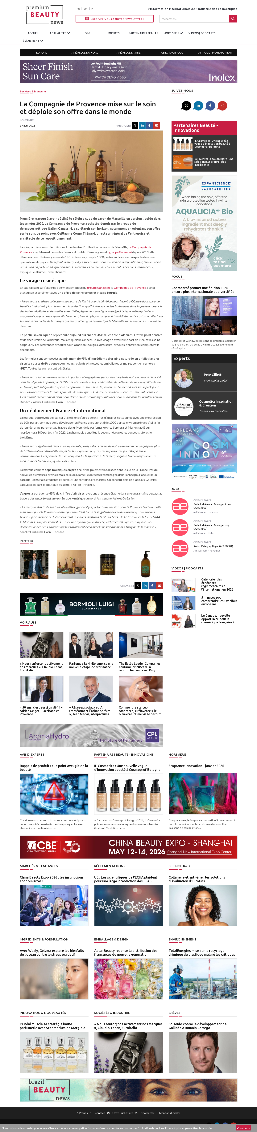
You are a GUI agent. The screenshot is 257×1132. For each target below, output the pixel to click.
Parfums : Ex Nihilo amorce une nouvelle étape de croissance (91, 665)
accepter (243, 1128)
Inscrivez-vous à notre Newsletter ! (114, 18)
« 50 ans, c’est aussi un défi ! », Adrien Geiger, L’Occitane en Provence (41, 711)
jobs (86, 33)
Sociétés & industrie (33, 91)
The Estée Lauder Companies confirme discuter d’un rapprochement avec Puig (139, 667)
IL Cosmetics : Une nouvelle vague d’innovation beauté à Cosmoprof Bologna (127, 767)
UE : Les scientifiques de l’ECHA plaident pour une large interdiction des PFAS (125, 879)
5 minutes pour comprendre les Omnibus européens (219, 601)
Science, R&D (179, 866)
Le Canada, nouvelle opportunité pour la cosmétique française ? (217, 619)
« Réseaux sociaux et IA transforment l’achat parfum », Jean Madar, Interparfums (89, 711)
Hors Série (178, 754)
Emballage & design (111, 939)
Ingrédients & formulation (44, 939)
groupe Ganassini (120, 252)
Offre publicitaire (122, 1112)
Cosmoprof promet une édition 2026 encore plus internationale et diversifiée (203, 289)
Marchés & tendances (39, 866)
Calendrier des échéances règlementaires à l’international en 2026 (217, 584)
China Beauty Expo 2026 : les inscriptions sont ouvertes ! (52, 879)
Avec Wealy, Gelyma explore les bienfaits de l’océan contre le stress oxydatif (52, 952)
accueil (33, 33)
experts (113, 33)
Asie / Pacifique (172, 52)
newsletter (147, 1112)
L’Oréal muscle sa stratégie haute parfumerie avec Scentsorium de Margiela (52, 1026)
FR (78, 8)
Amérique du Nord (85, 52)
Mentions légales (169, 1112)
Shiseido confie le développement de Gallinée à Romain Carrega (197, 1026)
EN (85, 8)
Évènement (31, 40)
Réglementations (109, 866)
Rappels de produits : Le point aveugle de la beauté (54, 767)
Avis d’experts (32, 754)
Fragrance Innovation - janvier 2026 (196, 766)
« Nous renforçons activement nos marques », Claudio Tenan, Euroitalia (41, 667)
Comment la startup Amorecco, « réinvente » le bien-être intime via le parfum (140, 711)
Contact (100, 1112)
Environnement (183, 939)
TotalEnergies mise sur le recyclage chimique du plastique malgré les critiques (202, 952)
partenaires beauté (143, 33)
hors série (172, 33)
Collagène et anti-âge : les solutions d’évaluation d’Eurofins (197, 879)
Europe (41, 52)
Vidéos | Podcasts (202, 33)
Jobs (176, 488)
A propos (82, 1112)
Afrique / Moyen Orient (215, 52)
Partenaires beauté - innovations (195, 128)
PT (93, 8)
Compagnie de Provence (130, 287)
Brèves (174, 1012)
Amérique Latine (129, 52)
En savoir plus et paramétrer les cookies (188, 1128)
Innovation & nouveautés (43, 1012)
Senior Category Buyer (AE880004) (213, 546)
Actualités (58, 33)
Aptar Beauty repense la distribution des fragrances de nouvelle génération (125, 952)
